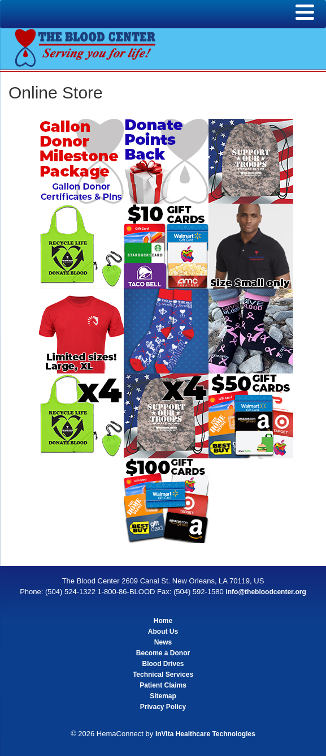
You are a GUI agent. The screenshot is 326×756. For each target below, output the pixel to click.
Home (163, 621)
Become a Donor (163, 653)
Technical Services (163, 674)
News (163, 642)
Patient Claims (163, 685)
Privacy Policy (163, 707)
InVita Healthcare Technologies (205, 734)
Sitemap (163, 696)
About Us (163, 631)
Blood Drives (163, 664)
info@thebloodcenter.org (265, 592)
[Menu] (305, 12)
